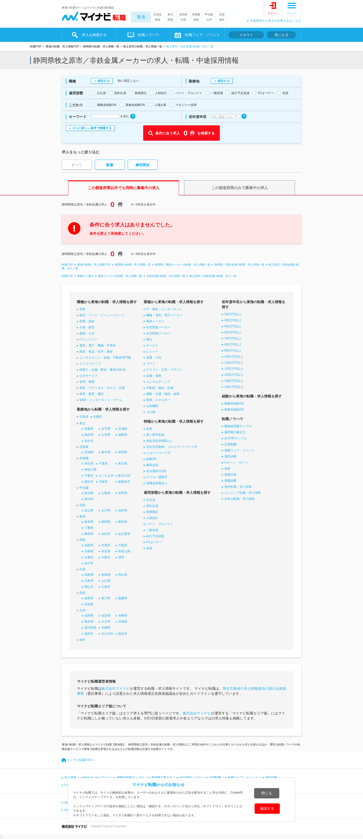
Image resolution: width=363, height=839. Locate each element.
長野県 (122, 493)
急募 (149, 428)
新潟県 (89, 493)
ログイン (273, 13)
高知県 (89, 604)
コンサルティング (158, 382)
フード (150, 363)
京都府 (105, 545)
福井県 (122, 510)
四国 (196, 19)
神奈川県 (90, 469)
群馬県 (122, 452)
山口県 (105, 581)
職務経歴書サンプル (238, 426)
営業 (82, 309)
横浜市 (89, 481)
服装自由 (152, 465)
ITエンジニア (88, 339)
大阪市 (105, 557)
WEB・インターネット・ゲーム (101, 400)
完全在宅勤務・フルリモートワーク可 (172, 447)
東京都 (122, 463)
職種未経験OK (234, 403)
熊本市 (122, 633)
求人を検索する (94, 35)
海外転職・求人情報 (238, 486)
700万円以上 (232, 338)
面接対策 (230, 474)
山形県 (105, 435)
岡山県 (122, 574)
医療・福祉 (87, 321)
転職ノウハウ (148, 35)
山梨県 (105, 493)
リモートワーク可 (158, 453)
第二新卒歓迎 (155, 435)
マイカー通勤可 (156, 477)
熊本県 (89, 621)
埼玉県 (89, 463)
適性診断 (230, 456)
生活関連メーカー (158, 333)
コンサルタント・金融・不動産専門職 (105, 357)
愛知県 (122, 522)
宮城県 (122, 428)
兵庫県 (89, 551)
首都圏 (196, 14)
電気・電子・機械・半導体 (97, 345)
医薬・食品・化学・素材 (96, 351)
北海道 (157, 14)
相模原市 (124, 481)
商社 (149, 339)
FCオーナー (154, 542)
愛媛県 (122, 598)
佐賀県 (105, 615)
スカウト (246, 35)
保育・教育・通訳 (91, 394)
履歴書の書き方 (235, 432)
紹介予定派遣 (155, 536)
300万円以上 (232, 314)
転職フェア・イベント (202, 35)
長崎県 (122, 615)
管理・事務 (87, 382)
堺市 (121, 557)
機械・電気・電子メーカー (164, 315)
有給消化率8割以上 (159, 441)
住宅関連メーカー (158, 327)
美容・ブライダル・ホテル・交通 (102, 388)
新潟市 (89, 499)
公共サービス (88, 376)
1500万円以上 (233, 387)
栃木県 (105, 452)
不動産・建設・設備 (159, 388)
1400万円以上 (233, 381)
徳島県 (89, 598)
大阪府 (122, 545)
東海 (141, 17)
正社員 (150, 500)
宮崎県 (122, 621)
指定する (104, 81)
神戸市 (89, 563)
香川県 (105, 598)
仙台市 (89, 441)
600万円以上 (232, 332)
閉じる (266, 793)
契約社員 (152, 506)
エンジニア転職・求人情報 (242, 493)
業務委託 (152, 512)
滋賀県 (89, 545)
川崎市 (103, 481)
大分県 (105, 621)
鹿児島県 (90, 627)
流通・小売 (153, 357)
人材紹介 (152, 518)
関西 (170, 19)
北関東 (183, 14)
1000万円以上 (233, 356)
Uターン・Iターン (236, 462)
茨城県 (89, 452)
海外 (222, 19)
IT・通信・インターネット (164, 309)
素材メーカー (155, 321)
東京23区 (124, 475)
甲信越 (209, 14)
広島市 (105, 587)
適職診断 (230, 480)
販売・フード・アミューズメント (102, 315)
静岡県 (105, 522)
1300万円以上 (233, 375)
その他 (150, 412)
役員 (149, 548)
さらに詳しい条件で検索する (92, 128)
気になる (282, 35)
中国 (183, 19)
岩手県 (105, 428)
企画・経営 (87, 327)
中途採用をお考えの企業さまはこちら (275, 20)
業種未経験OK (234, 409)
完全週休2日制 (156, 471)
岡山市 (89, 587)
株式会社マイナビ (116, 688)
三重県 (89, 528)
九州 (209, 19)
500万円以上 (232, 326)
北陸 (222, 14)
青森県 (89, 428)
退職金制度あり (156, 483)
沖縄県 (105, 627)
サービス (152, 345)
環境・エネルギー (158, 400)
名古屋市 (124, 534)
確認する (267, 808)
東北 (170, 14)
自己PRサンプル (235, 438)
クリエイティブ (90, 363)
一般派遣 (152, 530)
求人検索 (70, 777)
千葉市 (89, 475)
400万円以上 (232, 320)
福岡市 (89, 633)
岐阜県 (89, 522)
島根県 (105, 574)
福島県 (122, 435)
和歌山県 (124, 551)
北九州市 (107, 633)
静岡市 (89, 534)
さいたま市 (106, 475)
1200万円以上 (233, 368)
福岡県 (89, 615)
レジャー (152, 351)
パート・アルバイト (159, 524)
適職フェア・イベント (239, 450)
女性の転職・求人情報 (239, 499)
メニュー (292, 13)
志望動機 (230, 444)
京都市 (89, 557)
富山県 (89, 510)
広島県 (89, 581)
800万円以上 (232, 344)
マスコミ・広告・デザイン (164, 369)
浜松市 (105, 534)
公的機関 (152, 406)
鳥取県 (89, 574)
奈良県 (105, 551)
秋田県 (89, 435)
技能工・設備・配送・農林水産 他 (102, 369)
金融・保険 (153, 376)
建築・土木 (87, 333)
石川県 (105, 510)
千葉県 (103, 463)
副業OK (151, 459)
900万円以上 (232, 350)
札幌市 (97, 416)
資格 (227, 468)
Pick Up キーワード (96, 777)
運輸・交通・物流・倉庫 (162, 394)
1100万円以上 (233, 362)
